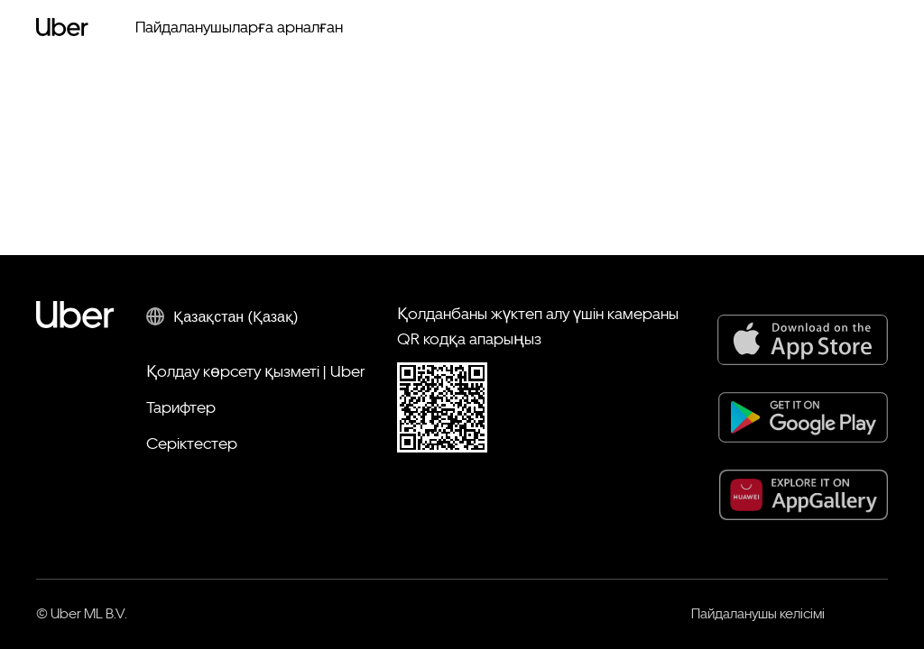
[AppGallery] (803, 495)
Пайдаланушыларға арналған (239, 26)
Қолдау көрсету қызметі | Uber (255, 370)
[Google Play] (803, 417)
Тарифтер (181, 407)
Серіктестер (191, 443)
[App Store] (802, 340)
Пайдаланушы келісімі (758, 613)
